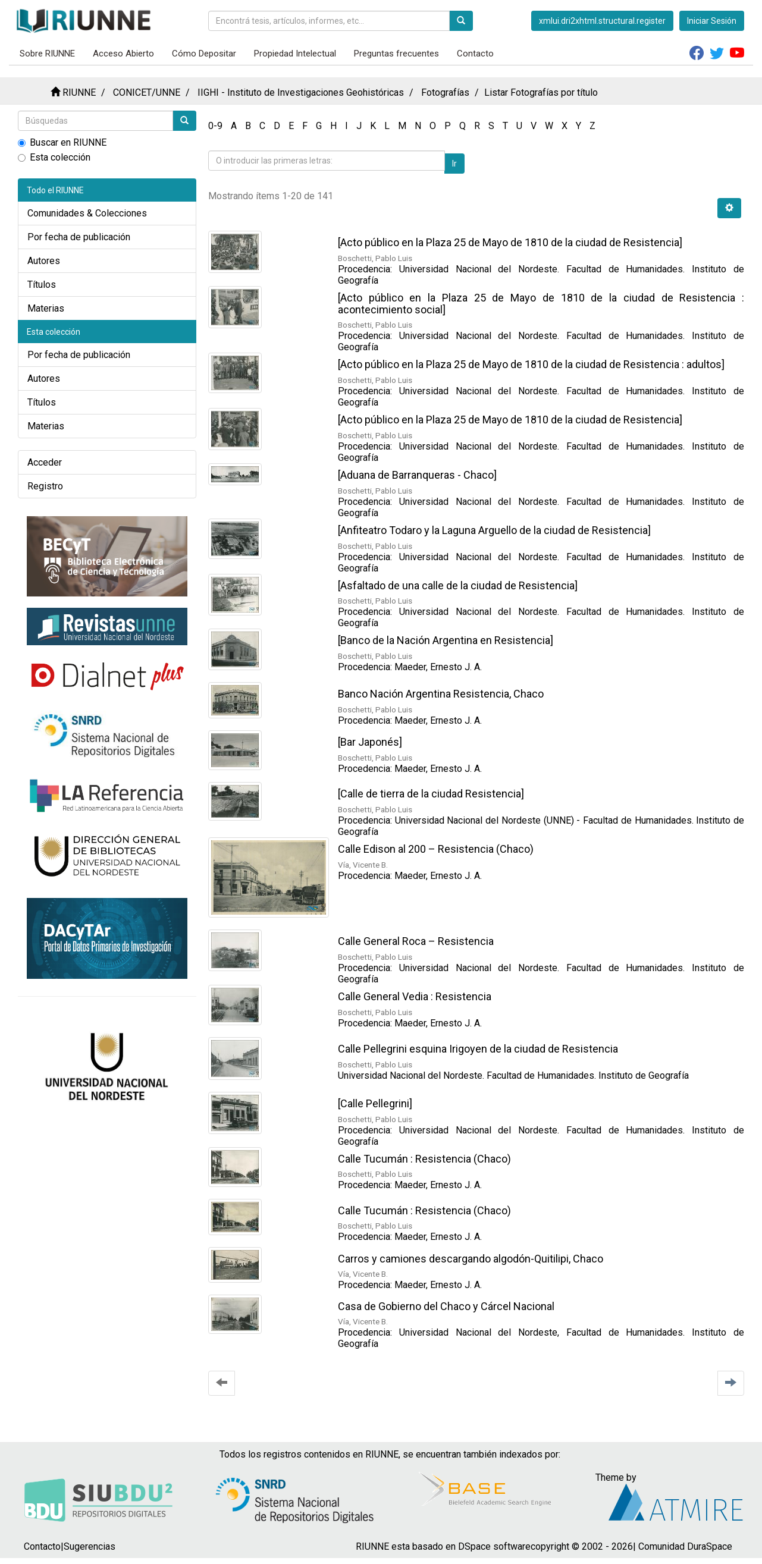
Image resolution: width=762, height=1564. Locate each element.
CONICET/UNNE (146, 92)
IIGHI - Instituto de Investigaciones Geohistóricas (300, 92)
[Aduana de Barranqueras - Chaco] (417, 475)
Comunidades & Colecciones (87, 213)
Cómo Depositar (204, 53)
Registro (45, 486)
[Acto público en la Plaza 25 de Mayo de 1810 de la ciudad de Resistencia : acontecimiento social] (541, 303)
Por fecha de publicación (78, 237)
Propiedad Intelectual (295, 53)
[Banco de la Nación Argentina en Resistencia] (445, 640)
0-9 (215, 125)
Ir (454, 163)
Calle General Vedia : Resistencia (414, 996)
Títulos (41, 284)
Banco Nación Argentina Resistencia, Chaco (441, 693)
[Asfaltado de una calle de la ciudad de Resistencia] (458, 585)
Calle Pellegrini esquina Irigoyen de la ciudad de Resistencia (478, 1048)
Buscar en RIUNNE (62, 142)
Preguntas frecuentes (396, 53)
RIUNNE (79, 92)
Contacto (475, 53)
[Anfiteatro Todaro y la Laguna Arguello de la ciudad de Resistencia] (494, 530)
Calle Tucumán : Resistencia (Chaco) (424, 1158)
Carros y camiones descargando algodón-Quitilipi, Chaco (470, 1258)
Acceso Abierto (123, 53)
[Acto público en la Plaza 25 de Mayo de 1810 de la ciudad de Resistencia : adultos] (531, 364)
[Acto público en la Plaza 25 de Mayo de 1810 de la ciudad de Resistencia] (510, 242)
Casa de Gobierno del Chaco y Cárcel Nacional (446, 1306)
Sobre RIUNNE (47, 53)
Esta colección (54, 157)
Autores (43, 260)
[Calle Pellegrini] (375, 1103)
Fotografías (445, 92)
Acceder (44, 462)
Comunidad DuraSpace (685, 1546)
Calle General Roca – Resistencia (416, 941)
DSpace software (494, 1546)
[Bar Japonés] (370, 742)
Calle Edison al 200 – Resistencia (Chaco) (436, 849)
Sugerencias (89, 1546)
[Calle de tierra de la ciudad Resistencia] (431, 793)
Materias (45, 308)
